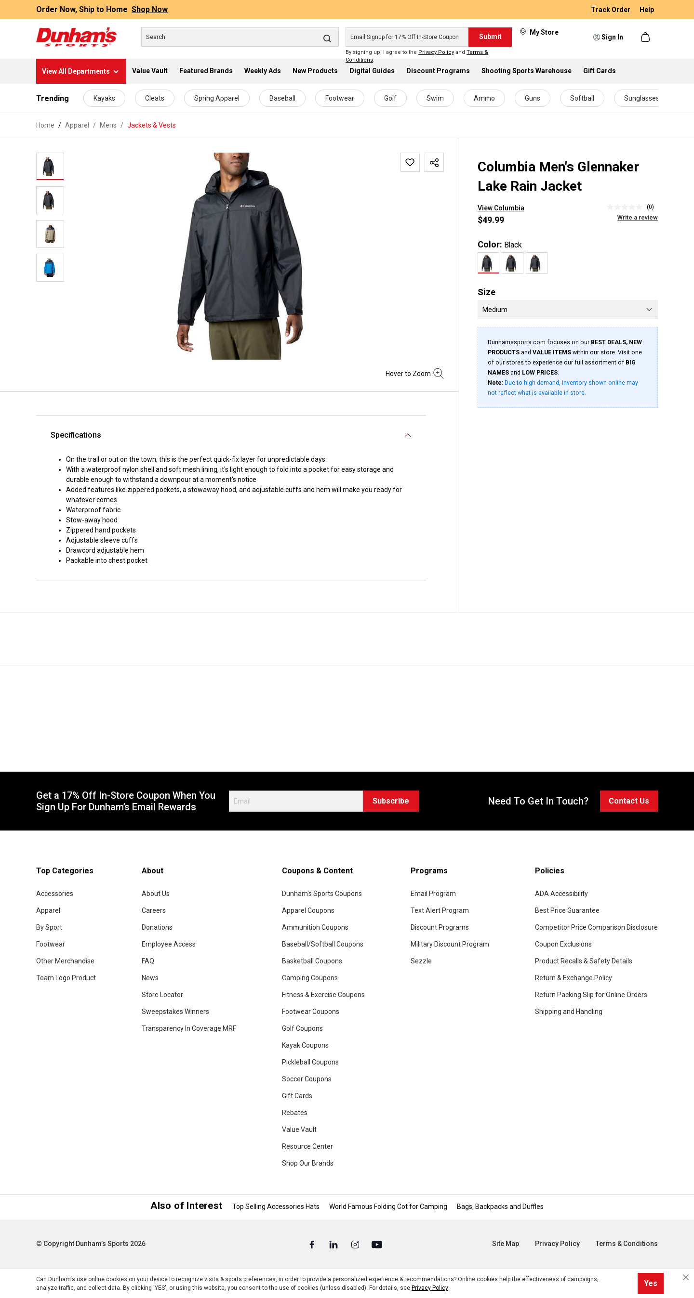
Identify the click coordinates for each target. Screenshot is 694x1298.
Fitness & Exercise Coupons (323, 995)
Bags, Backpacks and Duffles (500, 1206)
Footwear (339, 98)
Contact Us (629, 800)
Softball (582, 98)
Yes (650, 1283)
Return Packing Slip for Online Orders (591, 995)
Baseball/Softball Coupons (322, 944)
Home (45, 125)
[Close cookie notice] (685, 1277)
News (150, 978)
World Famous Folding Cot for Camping (388, 1206)
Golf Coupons (302, 1028)
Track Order (611, 9)
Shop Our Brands (308, 1163)
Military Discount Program (450, 944)
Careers (154, 910)
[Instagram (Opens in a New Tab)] (356, 1244)
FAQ (148, 961)
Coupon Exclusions (563, 944)
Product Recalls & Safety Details (583, 961)
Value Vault (299, 1129)
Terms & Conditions (627, 1243)
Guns (532, 98)
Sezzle (421, 961)
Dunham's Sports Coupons (322, 893)
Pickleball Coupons (310, 1062)
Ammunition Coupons (315, 927)
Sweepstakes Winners (175, 1011)
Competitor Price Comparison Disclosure (596, 927)
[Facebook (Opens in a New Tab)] (313, 1244)
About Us (156, 893)
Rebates (294, 1112)
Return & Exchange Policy (573, 978)
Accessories (54, 893)
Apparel (48, 910)
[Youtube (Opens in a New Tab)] (377, 1244)
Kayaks (104, 98)
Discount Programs (440, 927)
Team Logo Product (66, 978)
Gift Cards (297, 1096)
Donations (157, 927)
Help (647, 9)
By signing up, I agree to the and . (417, 56)
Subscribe (391, 800)
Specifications (76, 435)
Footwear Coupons (310, 1011)
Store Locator (162, 995)
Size (486, 292)
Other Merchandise (65, 961)
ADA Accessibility (561, 893)
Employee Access (169, 944)
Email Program (433, 893)
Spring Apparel (217, 98)
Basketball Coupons (312, 961)
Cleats (154, 98)
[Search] (240, 37)
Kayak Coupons (305, 1045)
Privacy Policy (436, 52)
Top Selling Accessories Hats (276, 1206)
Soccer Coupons (307, 1079)
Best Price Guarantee (567, 910)
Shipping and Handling (568, 1011)
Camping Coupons (310, 978)
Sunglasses (641, 98)
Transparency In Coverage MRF (189, 1028)
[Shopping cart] (646, 37)
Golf (390, 98)
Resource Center (307, 1146)
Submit (490, 36)
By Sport (49, 927)
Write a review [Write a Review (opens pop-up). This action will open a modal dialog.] (637, 217)
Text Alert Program (440, 910)
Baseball (282, 98)
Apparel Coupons (308, 910)
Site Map (505, 1243)
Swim (435, 98)
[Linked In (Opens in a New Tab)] (334, 1244)
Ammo (484, 98)
